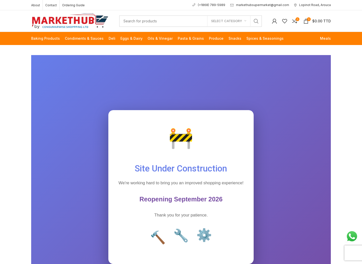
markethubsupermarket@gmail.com (259, 5)
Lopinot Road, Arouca (312, 5)
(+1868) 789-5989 (208, 5)
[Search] (190, 21)
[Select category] (228, 21)
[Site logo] (70, 20)
